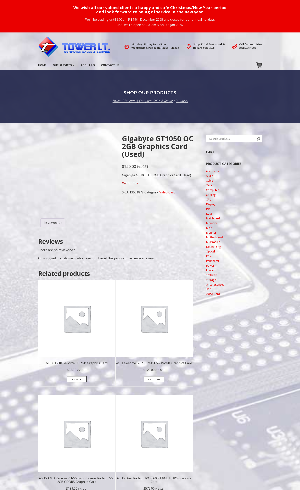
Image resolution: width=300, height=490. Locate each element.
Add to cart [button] (55, 341)
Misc (209, 228)
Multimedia (213, 242)
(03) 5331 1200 (247, 48)
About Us (88, 65)
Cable (209, 180)
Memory (211, 223)
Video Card (167, 192)
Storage (211, 280)
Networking (213, 247)
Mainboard (213, 218)
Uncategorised (215, 284)
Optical (210, 251)
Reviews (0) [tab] (53, 223)
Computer (212, 190)
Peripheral (212, 261)
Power (210, 265)
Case (209, 185)
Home (42, 65)
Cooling (211, 195)
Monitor (211, 232)
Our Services (62, 65)
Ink (208, 209)
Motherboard (214, 237)
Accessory (212, 171)
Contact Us (110, 65)
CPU (208, 199)
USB (208, 289)
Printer (210, 270)
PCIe (209, 256)
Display (210, 204)
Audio (209, 176)
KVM (209, 213)
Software (212, 275)
